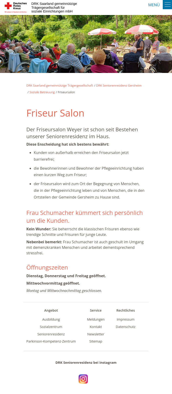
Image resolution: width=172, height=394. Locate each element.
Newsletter (95, 334)
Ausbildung (51, 319)
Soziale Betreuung (42, 92)
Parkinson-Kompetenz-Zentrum (51, 341)
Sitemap (95, 341)
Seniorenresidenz (51, 334)
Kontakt (96, 326)
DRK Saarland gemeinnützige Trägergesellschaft (59, 85)
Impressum (126, 319)
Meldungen (96, 319)
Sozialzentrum (51, 326)
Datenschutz (125, 326)
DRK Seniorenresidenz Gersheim (119, 85)
